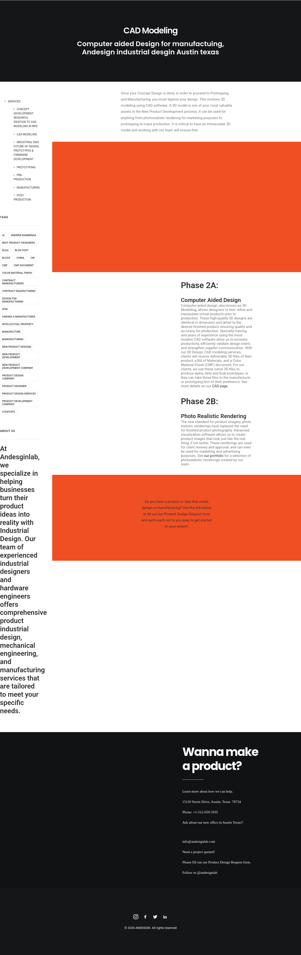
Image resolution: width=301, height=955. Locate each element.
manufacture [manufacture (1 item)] (11, 331)
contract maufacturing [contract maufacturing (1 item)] (19, 291)
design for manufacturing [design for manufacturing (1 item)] (13, 300)
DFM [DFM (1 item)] (5, 309)
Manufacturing (28, 187)
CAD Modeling (27, 134)
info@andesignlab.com (198, 841)
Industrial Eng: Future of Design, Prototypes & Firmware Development (26, 151)
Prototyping (26, 167)
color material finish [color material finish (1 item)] (17, 272)
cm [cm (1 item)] (33, 257)
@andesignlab (207, 872)
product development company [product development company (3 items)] (17, 403)
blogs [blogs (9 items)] (6, 257)
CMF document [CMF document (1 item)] (24, 265)
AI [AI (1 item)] (3, 235)
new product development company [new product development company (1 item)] (17, 366)
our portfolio (214, 456)
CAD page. (220, 386)
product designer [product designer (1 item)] (14, 386)
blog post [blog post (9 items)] (21, 250)
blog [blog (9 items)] (5, 250)
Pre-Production (22, 177)
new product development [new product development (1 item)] (11, 356)
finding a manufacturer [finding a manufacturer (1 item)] (18, 316)
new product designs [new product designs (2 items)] (16, 346)
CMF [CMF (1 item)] (5, 265)
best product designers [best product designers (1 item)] (18, 242)
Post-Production (22, 197)
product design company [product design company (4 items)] (13, 377)
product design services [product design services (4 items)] (19, 393)
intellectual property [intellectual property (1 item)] (17, 324)
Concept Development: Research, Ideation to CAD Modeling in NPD (26, 118)
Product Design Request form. (229, 862)
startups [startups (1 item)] (8, 411)
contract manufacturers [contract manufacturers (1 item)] (13, 282)
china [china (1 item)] (20, 257)
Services (14, 101)
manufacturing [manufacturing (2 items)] (13, 339)
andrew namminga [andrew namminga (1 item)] (23, 235)
